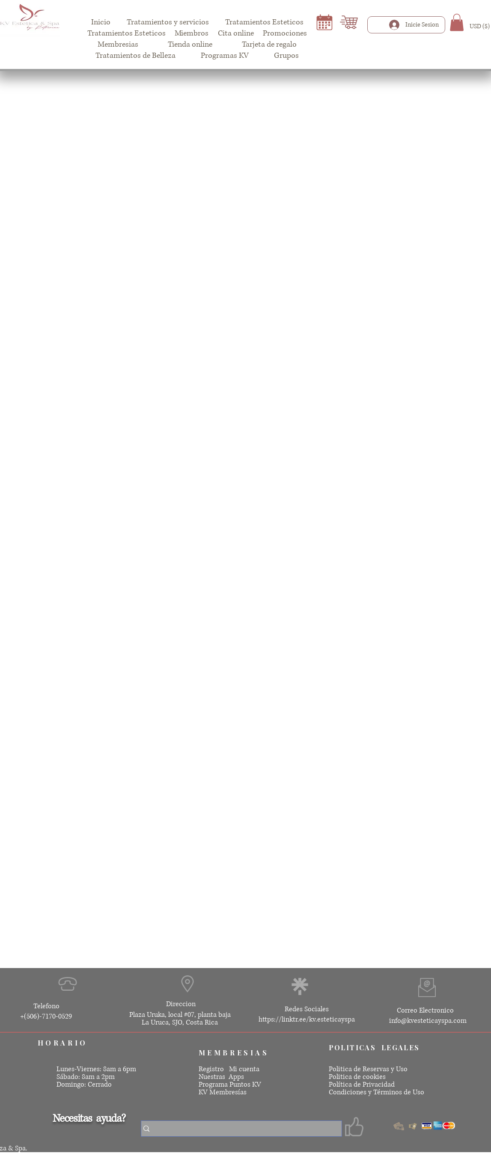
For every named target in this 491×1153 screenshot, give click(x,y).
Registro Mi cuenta (229, 1069)
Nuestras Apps (221, 1076)
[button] (167, 22)
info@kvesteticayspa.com (428, 1020)
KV (204, 1092)
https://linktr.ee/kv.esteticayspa (307, 1019)
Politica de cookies (357, 1076)
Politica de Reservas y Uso (368, 1069)
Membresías (228, 1092)
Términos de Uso (398, 1092)
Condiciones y (351, 1092)
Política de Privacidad (362, 1084)
